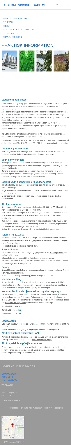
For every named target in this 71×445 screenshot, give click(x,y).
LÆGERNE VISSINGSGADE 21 (24, 5)
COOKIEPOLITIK (10, 33)
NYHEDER (8, 22)
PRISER (6, 26)
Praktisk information (15, 18)
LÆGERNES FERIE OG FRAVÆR (18, 30)
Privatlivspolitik (12, 37)
